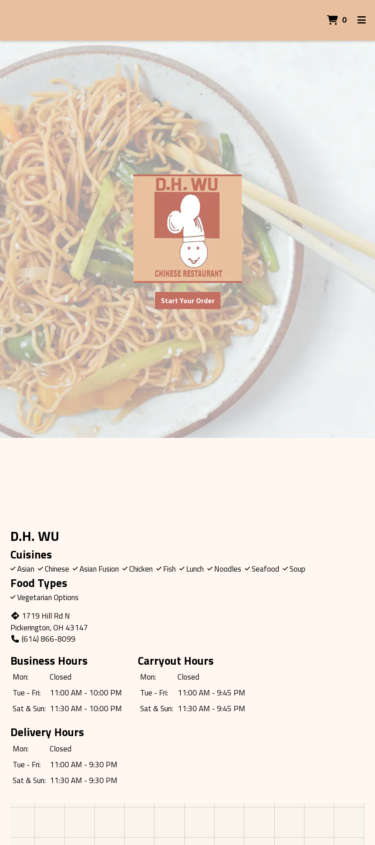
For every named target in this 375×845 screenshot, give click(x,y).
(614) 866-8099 (42, 639)
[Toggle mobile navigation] (361, 20)
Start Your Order (188, 300)
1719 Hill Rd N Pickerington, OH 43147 (49, 622)
